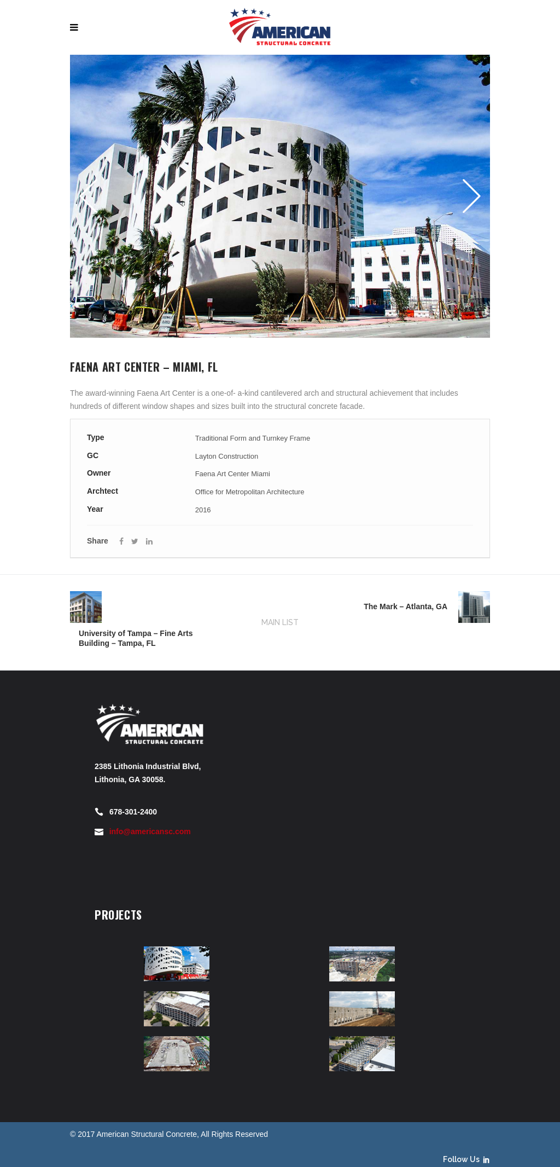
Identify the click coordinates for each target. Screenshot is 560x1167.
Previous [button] (92, 196)
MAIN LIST (280, 622)
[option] (280, 196)
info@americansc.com (150, 831)
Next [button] (468, 196)
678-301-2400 (133, 811)
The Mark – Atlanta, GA (405, 606)
